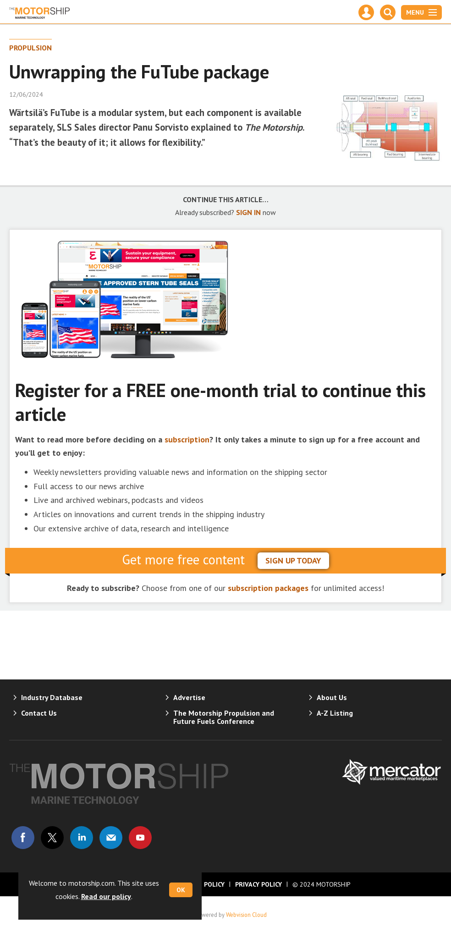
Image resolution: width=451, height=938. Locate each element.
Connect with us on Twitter (52, 838)
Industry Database (51, 697)
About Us (332, 697)
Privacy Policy (258, 884)
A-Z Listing (335, 712)
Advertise (189, 697)
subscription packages (268, 588)
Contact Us (39, 712)
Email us (111, 838)
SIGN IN (248, 212)
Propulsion (30, 47)
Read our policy (106, 896)
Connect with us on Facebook (23, 838)
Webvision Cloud (246, 914)
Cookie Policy (202, 884)
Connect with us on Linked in (82, 838)
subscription (187, 439)
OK (180, 890)
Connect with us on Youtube (140, 838)
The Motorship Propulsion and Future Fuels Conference (223, 717)
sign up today (293, 560)
